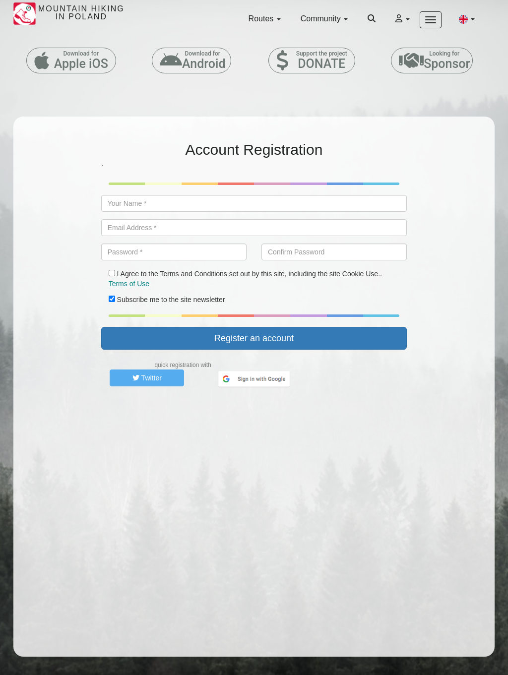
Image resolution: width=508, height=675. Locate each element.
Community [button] (324, 18)
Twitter (147, 378)
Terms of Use (129, 284)
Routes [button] (265, 18)
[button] (467, 18)
